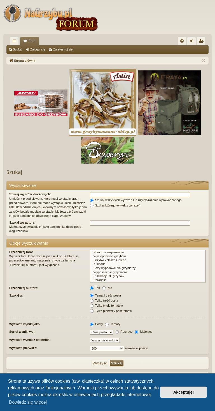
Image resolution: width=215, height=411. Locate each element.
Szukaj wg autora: (22, 222)
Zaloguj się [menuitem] (193, 42)
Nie (107, 288)
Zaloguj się (37, 49)
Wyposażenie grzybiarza (147, 272)
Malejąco (143, 331)
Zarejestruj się (63, 49)
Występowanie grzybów (147, 256)
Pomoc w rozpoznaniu (147, 252)
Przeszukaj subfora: (23, 288)
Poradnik (147, 280)
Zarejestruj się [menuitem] (202, 42)
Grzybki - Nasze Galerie (147, 260)
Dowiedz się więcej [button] (28, 402)
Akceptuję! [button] (183, 392)
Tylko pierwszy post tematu (111, 311)
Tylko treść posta (104, 300)
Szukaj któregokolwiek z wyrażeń (115, 205)
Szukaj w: (16, 295)
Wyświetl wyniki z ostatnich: (30, 339)
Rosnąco (123, 331)
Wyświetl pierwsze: (23, 348)
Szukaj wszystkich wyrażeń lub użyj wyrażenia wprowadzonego (136, 200)
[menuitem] (182, 41)
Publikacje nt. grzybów (147, 276)
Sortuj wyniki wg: (21, 331)
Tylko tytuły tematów (106, 305)
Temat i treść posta (105, 295)
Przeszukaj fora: (21, 252)
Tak (95, 288)
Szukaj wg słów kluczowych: (30, 194)
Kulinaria (147, 264)
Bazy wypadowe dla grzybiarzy (147, 268)
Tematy (112, 324)
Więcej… (15, 42)
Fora (32, 41)
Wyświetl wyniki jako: (25, 324)
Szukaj (17, 49)
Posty (96, 324)
